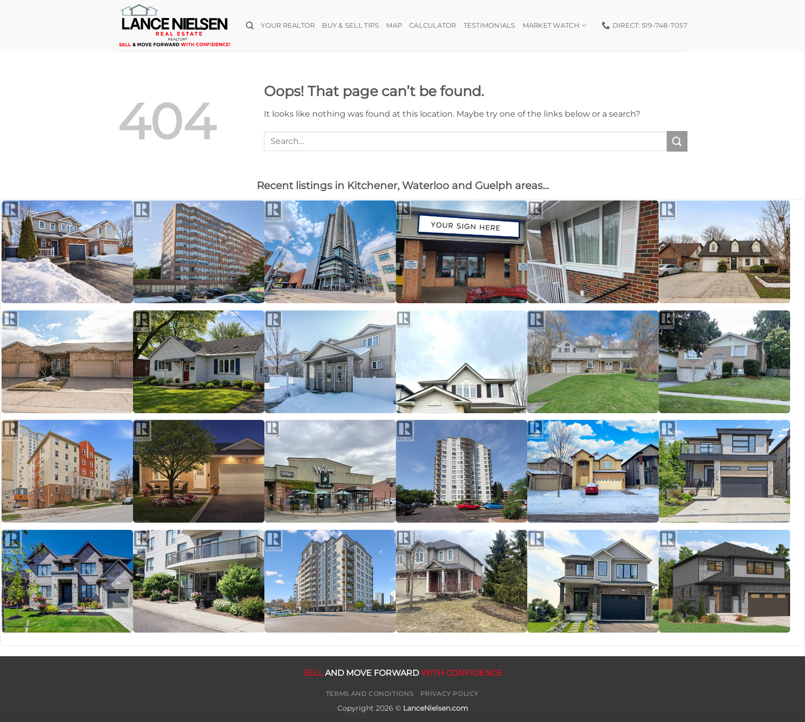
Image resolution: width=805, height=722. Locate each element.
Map (394, 25)
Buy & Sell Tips (350, 25)
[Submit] (677, 141)
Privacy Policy (450, 693)
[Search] (250, 25)
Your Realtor (288, 25)
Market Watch (555, 25)
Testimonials (489, 25)
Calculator (432, 25)
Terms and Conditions (369, 693)
